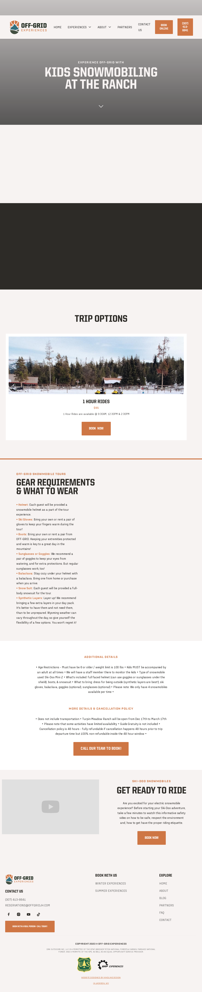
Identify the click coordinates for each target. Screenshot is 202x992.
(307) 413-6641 (185, 27)
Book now (96, 428)
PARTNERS (124, 27)
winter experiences (110, 883)
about (102, 27)
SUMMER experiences (111, 890)
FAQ (161, 912)
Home (58, 27)
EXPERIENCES (77, 27)
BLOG (162, 898)
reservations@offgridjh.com (27, 905)
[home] (28, 27)
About (163, 890)
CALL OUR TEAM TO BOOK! (101, 749)
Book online (164, 27)
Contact (165, 920)
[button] (79, 27)
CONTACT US (144, 27)
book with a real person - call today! (29, 926)
